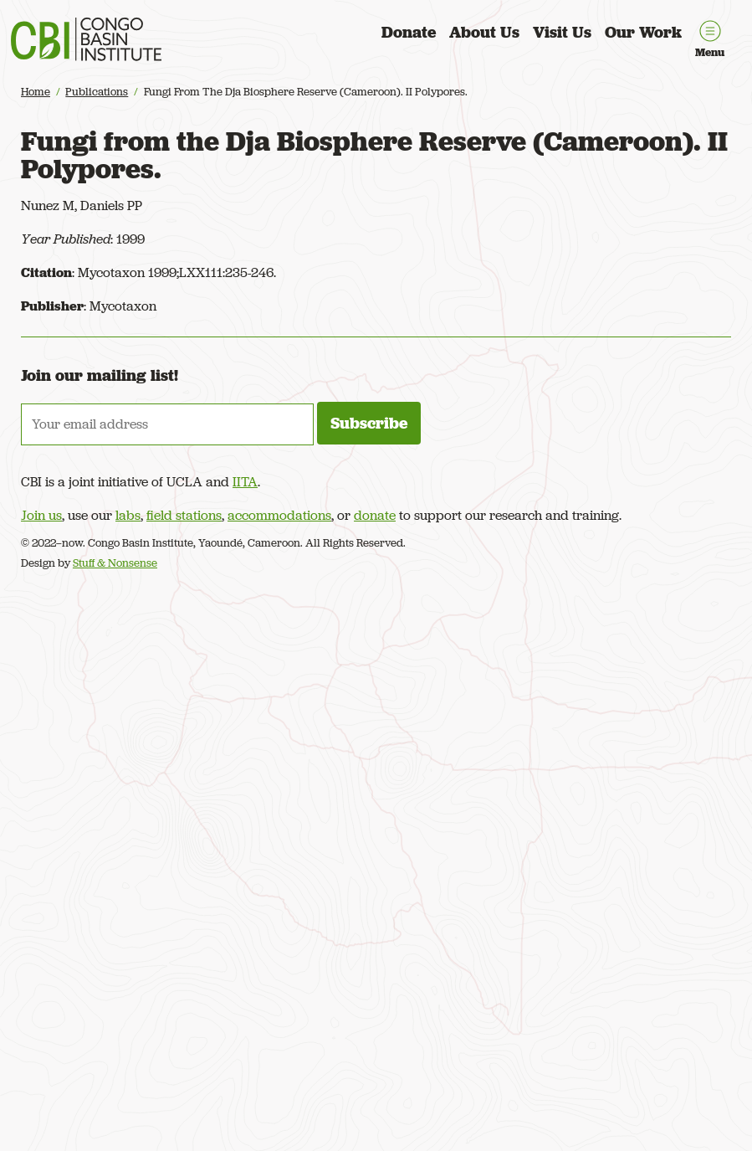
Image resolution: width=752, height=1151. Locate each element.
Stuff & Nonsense (115, 563)
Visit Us (562, 32)
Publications (96, 92)
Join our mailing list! (99, 375)
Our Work (643, 32)
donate (375, 515)
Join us (41, 515)
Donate (408, 32)
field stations (184, 515)
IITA (245, 482)
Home (35, 92)
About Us (484, 32)
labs (128, 515)
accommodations (279, 515)
